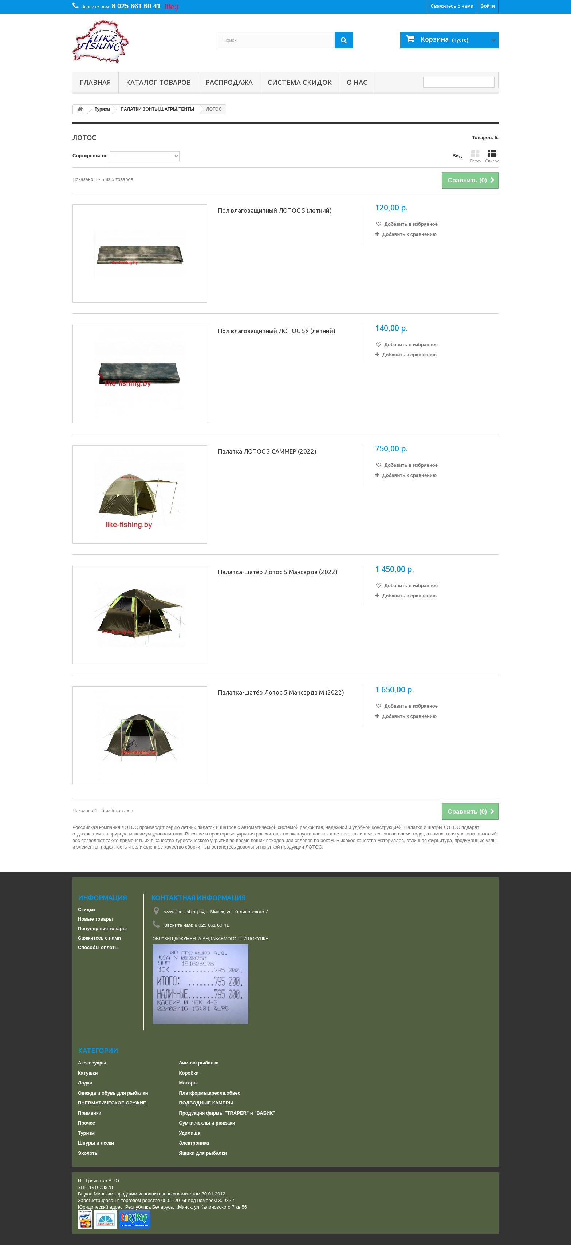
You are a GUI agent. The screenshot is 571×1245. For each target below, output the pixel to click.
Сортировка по (89, 155)
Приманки (89, 1113)
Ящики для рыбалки (203, 1153)
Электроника (194, 1143)
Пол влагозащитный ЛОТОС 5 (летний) (275, 210)
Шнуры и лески (96, 1143)
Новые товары (95, 919)
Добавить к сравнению (409, 234)
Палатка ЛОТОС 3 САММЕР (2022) (267, 451)
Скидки (86, 909)
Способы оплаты (98, 947)
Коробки (189, 1073)
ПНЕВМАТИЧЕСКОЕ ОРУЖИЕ (112, 1103)
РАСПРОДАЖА (229, 82)
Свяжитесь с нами (452, 6)
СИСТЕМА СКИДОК (300, 82)
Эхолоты (88, 1153)
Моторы (188, 1083)
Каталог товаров (158, 82)
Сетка (475, 156)
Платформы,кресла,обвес (209, 1093)
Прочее (86, 1123)
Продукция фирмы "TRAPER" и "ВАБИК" (227, 1113)
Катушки (88, 1073)
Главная (95, 82)
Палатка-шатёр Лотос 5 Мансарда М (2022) (281, 692)
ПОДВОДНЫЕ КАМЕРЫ (206, 1103)
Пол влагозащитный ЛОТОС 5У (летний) (276, 330)
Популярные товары (102, 928)
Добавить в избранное (410, 224)
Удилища (189, 1133)
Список (492, 156)
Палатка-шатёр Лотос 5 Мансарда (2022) (278, 571)
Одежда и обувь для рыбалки (113, 1093)
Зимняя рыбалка (199, 1063)
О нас (357, 82)
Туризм (86, 1133)
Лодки (85, 1083)
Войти (487, 6)
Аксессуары (92, 1063)
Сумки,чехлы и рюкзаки (207, 1123)
